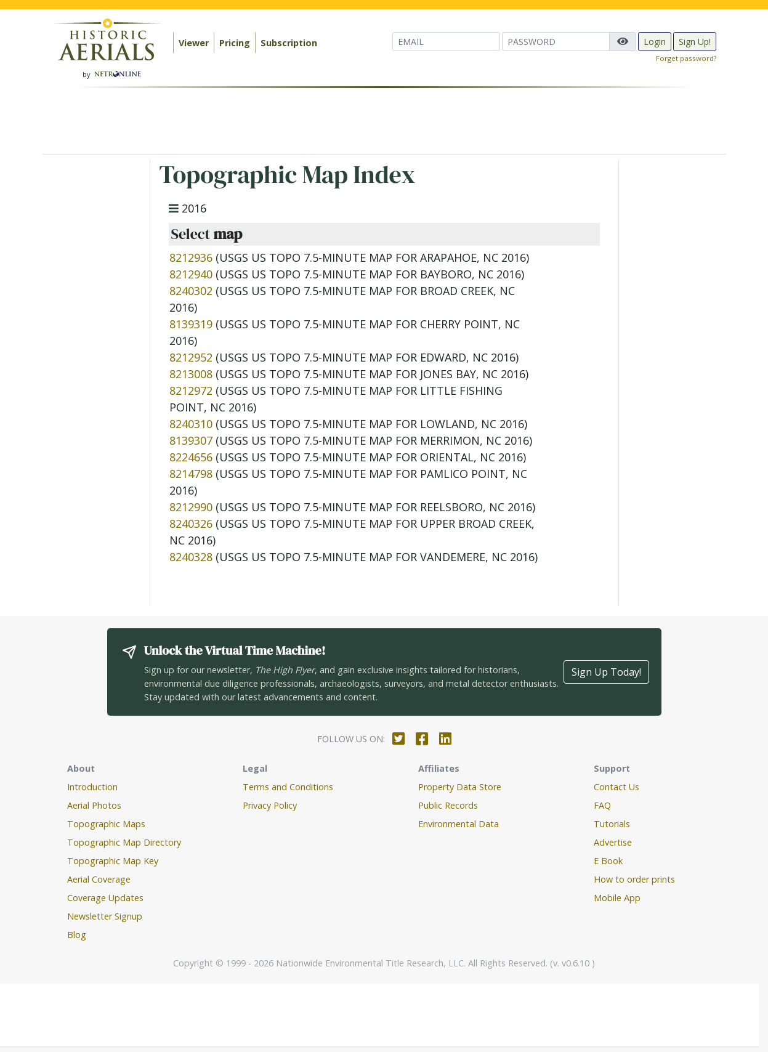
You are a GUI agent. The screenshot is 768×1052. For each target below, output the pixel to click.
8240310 (190, 423)
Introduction (92, 787)
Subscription (289, 43)
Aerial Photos (94, 805)
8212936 (190, 257)
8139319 (190, 324)
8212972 (190, 390)
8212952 (190, 357)
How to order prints (634, 879)
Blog (76, 935)
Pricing (234, 43)
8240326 (190, 523)
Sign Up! (695, 41)
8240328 (190, 556)
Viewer (194, 43)
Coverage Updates (105, 898)
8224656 (190, 457)
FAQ (602, 805)
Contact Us (616, 787)
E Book (608, 861)
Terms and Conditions (288, 787)
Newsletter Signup (104, 916)
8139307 (190, 440)
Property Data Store (459, 787)
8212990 (190, 507)
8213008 (190, 373)
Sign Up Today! (606, 672)
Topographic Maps (106, 824)
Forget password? (686, 58)
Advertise (613, 842)
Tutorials (612, 824)
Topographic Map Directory (124, 842)
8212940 (190, 274)
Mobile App (617, 898)
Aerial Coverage (99, 879)
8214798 (190, 473)
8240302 (190, 290)
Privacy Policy (270, 805)
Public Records (448, 805)
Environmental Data (458, 824)
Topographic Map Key (112, 861)
